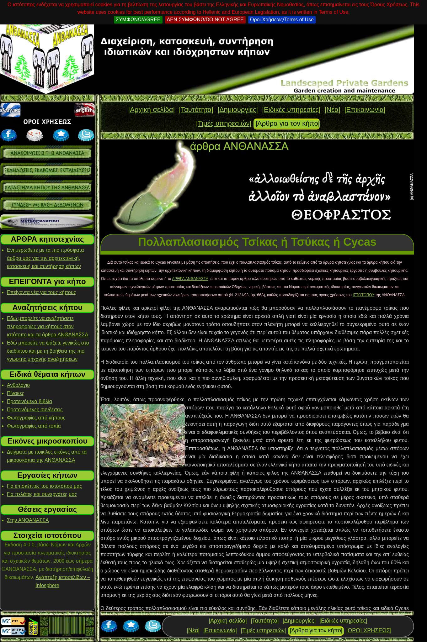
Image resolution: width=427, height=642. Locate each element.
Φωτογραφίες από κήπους (36, 417)
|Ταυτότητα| (196, 109)
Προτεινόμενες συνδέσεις (35, 409)
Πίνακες (15, 393)
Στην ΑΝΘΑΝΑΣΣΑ (28, 520)
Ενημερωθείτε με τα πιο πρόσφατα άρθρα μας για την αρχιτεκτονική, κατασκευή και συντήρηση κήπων (45, 258)
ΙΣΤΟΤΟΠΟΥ (363, 295)
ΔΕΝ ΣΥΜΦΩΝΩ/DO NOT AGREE (205, 19)
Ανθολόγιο (18, 385)
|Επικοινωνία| (365, 109)
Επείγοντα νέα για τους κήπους (41, 292)
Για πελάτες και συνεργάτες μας (42, 494)
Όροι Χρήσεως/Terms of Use (282, 19)
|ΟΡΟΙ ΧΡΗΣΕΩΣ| (368, 630)
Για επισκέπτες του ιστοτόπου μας (44, 486)
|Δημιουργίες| (237, 109)
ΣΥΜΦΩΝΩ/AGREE (138, 19)
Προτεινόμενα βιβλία (29, 401)
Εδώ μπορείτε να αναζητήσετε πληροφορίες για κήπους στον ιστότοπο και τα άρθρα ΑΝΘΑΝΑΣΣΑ (47, 326)
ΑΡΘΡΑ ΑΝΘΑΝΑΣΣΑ (190, 278)
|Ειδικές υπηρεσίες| (291, 109)
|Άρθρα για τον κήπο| (287, 123)
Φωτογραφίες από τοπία (34, 426)
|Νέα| (332, 109)
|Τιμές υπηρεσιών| (224, 123)
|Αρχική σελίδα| (151, 109)
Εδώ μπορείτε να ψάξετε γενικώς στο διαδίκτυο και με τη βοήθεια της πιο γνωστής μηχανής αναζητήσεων (48, 351)
